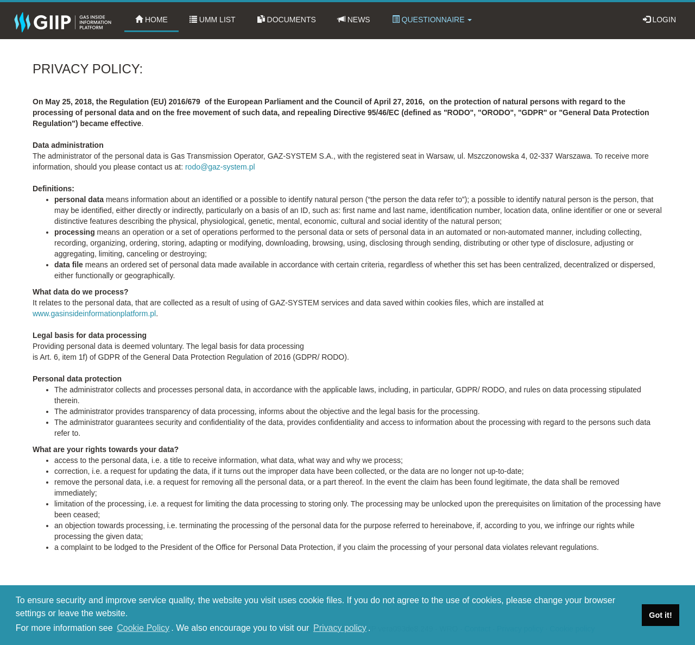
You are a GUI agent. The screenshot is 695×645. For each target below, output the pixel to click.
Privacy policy (340, 628)
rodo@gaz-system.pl (220, 166)
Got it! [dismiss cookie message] (660, 615)
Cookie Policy (143, 628)
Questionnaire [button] (432, 19)
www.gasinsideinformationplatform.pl (94, 313)
